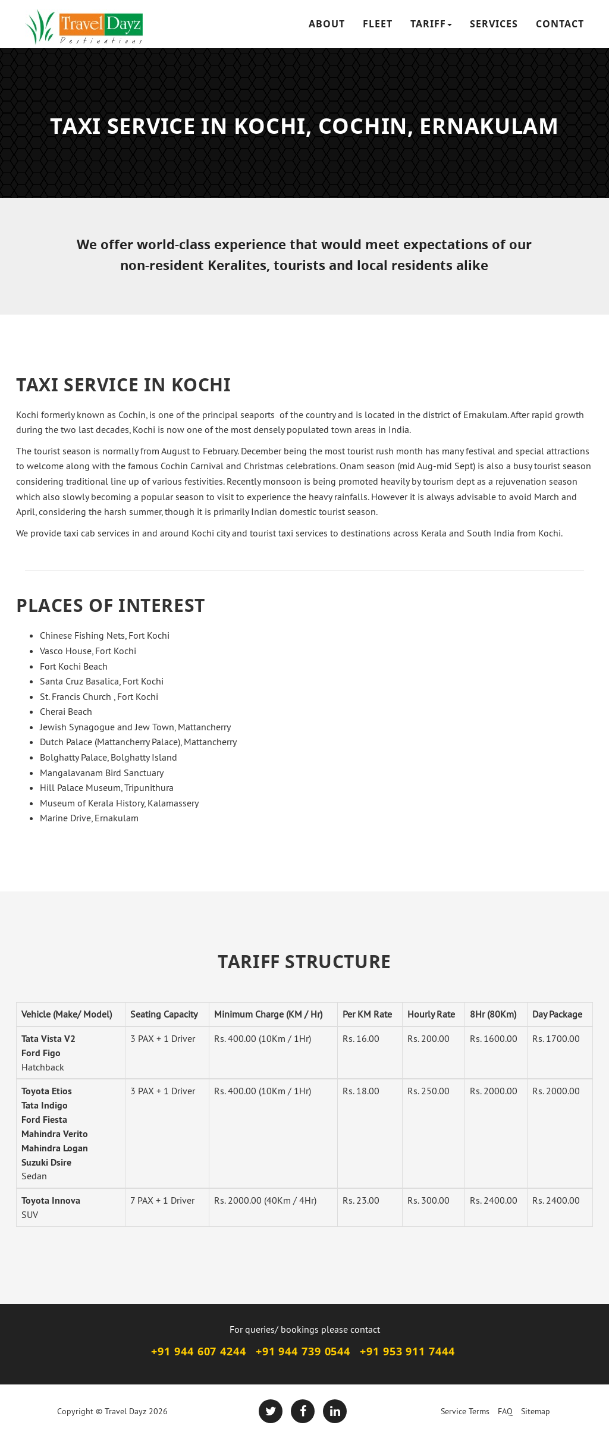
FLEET (378, 23)
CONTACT (560, 23)
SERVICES (494, 23)
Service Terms (465, 1411)
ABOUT (327, 23)
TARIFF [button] (431, 23)
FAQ (505, 1411)
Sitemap (535, 1411)
